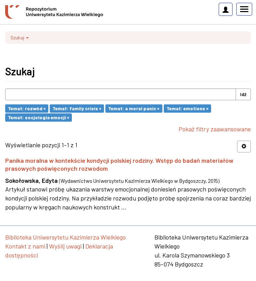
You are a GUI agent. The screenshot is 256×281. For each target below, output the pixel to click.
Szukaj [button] (19, 37)
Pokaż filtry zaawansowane (215, 129)
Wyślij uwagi (65, 246)
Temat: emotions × (187, 108)
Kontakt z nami (25, 246)
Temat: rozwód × (27, 108)
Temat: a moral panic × (133, 108)
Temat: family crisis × (77, 108)
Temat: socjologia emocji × (38, 117)
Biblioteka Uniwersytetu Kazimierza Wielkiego (65, 237)
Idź (243, 94)
